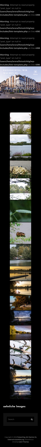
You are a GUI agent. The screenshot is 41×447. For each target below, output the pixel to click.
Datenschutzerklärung (16, 439)
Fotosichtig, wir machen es (27, 437)
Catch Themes (24, 442)
